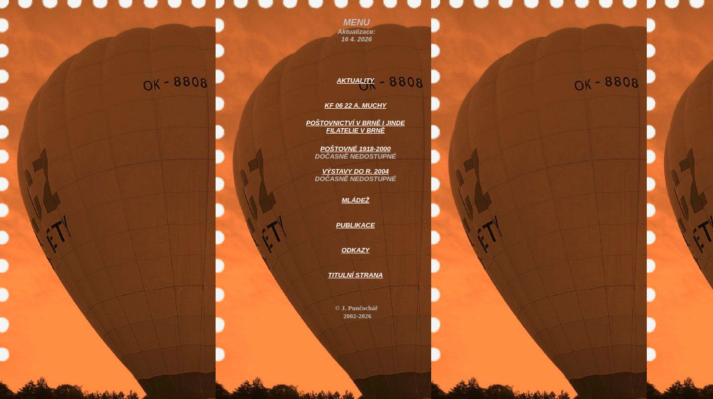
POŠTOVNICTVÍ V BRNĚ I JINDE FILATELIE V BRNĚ (355, 126)
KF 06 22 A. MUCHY (355, 105)
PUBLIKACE (355, 225)
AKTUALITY (355, 80)
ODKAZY (355, 250)
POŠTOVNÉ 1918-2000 (355, 149)
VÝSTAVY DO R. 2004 (355, 171)
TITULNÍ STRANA (355, 275)
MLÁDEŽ (355, 200)
